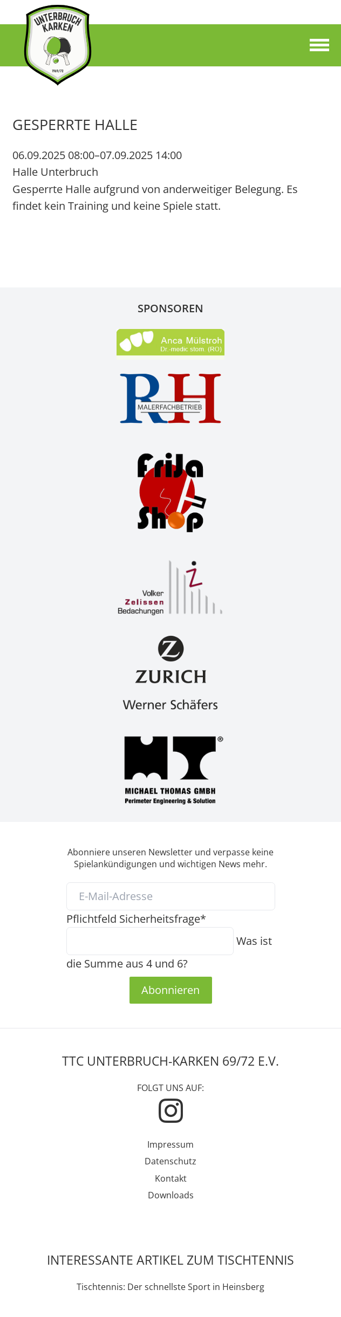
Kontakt (171, 1178)
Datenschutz (170, 1161)
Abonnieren (170, 989)
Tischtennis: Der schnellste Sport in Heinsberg (170, 1287)
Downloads (171, 1195)
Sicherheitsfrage (136, 918)
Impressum (170, 1144)
